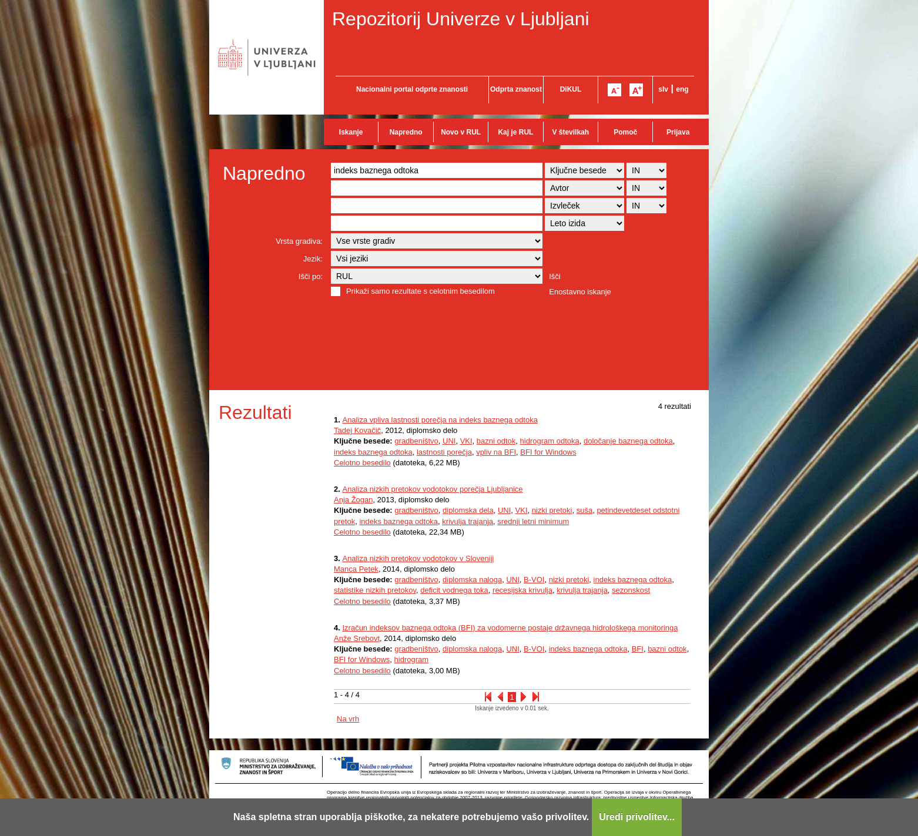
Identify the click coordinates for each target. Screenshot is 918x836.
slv (663, 89)
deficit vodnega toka (454, 590)
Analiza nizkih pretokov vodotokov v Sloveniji (418, 558)
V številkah (570, 132)
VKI (466, 441)
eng (682, 89)
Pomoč (625, 132)
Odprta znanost (516, 89)
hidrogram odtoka (549, 441)
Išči (555, 276)
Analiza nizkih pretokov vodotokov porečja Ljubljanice (432, 489)
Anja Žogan (353, 499)
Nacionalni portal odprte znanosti (412, 89)
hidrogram (411, 659)
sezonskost (631, 590)
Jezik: (313, 258)
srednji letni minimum (533, 521)
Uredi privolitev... (637, 817)
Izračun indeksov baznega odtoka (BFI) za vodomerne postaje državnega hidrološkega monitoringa (510, 627)
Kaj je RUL (515, 132)
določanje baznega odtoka (628, 441)
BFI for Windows (548, 452)
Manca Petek (356, 569)
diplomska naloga (472, 579)
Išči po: (311, 276)
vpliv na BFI (496, 452)
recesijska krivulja (522, 590)
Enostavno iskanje (580, 291)
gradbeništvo (416, 441)
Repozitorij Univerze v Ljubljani (460, 18)
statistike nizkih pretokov (375, 590)
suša (584, 510)
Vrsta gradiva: (299, 241)
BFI (638, 648)
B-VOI (534, 579)
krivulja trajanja (467, 521)
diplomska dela (468, 510)
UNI (449, 441)
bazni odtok (496, 441)
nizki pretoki (552, 510)
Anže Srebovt (357, 638)
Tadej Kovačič (357, 430)
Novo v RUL (461, 132)
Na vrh (348, 718)
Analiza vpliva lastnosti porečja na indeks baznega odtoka (439, 419)
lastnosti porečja (444, 452)
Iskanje (351, 132)
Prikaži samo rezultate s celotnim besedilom (420, 291)
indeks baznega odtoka (373, 452)
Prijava (677, 132)
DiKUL (571, 89)
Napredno (406, 132)
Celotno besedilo (362, 462)
